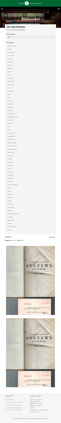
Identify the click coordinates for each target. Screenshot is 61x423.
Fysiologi (9, 101)
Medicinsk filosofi (11, 143)
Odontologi (10, 175)
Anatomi (9, 49)
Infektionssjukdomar (12, 117)
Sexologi (9, 210)
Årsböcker (10, 59)
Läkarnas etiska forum (14, 402)
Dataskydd (9, 399)
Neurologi (10, 165)
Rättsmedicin (10, 204)
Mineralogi (10, 156)
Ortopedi (9, 181)
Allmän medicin (11, 46)
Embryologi (10, 78)
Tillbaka (52, 237)
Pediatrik (9, 194)
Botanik (9, 72)
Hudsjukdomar (11, 114)
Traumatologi (10, 220)
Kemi (8, 126)
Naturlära (9, 159)
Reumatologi (10, 207)
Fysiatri (9, 94)
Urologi (9, 223)
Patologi (9, 191)
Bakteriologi (10, 62)
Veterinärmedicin (11, 227)
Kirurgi (9, 130)
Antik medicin (11, 55)
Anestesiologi (10, 52)
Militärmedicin (11, 152)
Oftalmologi (10, 178)
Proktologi (10, 197)
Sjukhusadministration (13, 214)
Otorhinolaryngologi (12, 185)
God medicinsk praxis (13, 405)
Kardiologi (10, 123)
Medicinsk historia (12, 146)
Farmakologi (10, 91)
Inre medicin (10, 120)
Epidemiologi (10, 84)
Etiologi (9, 88)
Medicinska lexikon (12, 149)
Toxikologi (10, 217)
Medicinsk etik (11, 139)
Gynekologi (10, 107)
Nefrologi (9, 162)
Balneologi (10, 65)
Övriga (9, 188)
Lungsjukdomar (11, 136)
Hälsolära (9, 110)
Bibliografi (10, 68)
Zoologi (9, 230)
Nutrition (9, 168)
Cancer (9, 75)
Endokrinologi (11, 81)
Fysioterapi (10, 104)
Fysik (8, 97)
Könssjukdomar (11, 133)
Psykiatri (9, 201)
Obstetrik (9, 172)
